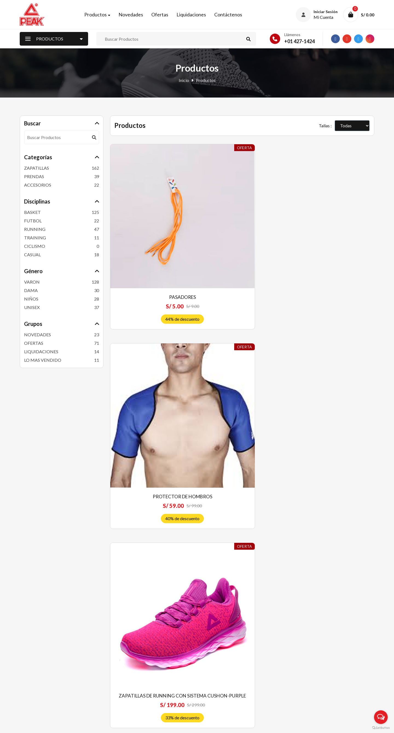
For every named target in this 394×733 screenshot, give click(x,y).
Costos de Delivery (218, 675)
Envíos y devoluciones (220, 666)
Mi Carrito (120, 675)
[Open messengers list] (381, 717)
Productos (100, 16)
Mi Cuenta (120, 666)
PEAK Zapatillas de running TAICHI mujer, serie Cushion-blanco (344, 222)
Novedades (136, 16)
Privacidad (210, 684)
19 (309, 538)
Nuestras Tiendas (126, 684)
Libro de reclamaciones (222, 693)
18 (295, 538)
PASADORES (140, 215)
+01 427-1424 (299, 43)
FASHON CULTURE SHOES (276, 472)
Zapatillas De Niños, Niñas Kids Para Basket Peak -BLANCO (208, 351)
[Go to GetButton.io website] (381, 727)
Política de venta (215, 657)
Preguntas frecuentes (220, 648)
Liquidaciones (196, 16)
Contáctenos (233, 16)
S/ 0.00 (367, 15)
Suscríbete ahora (333, 689)
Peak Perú (63, 724)
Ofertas (165, 16)
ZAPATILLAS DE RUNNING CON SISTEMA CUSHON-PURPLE (276, 222)
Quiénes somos (214, 639)
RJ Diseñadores (359, 724)
